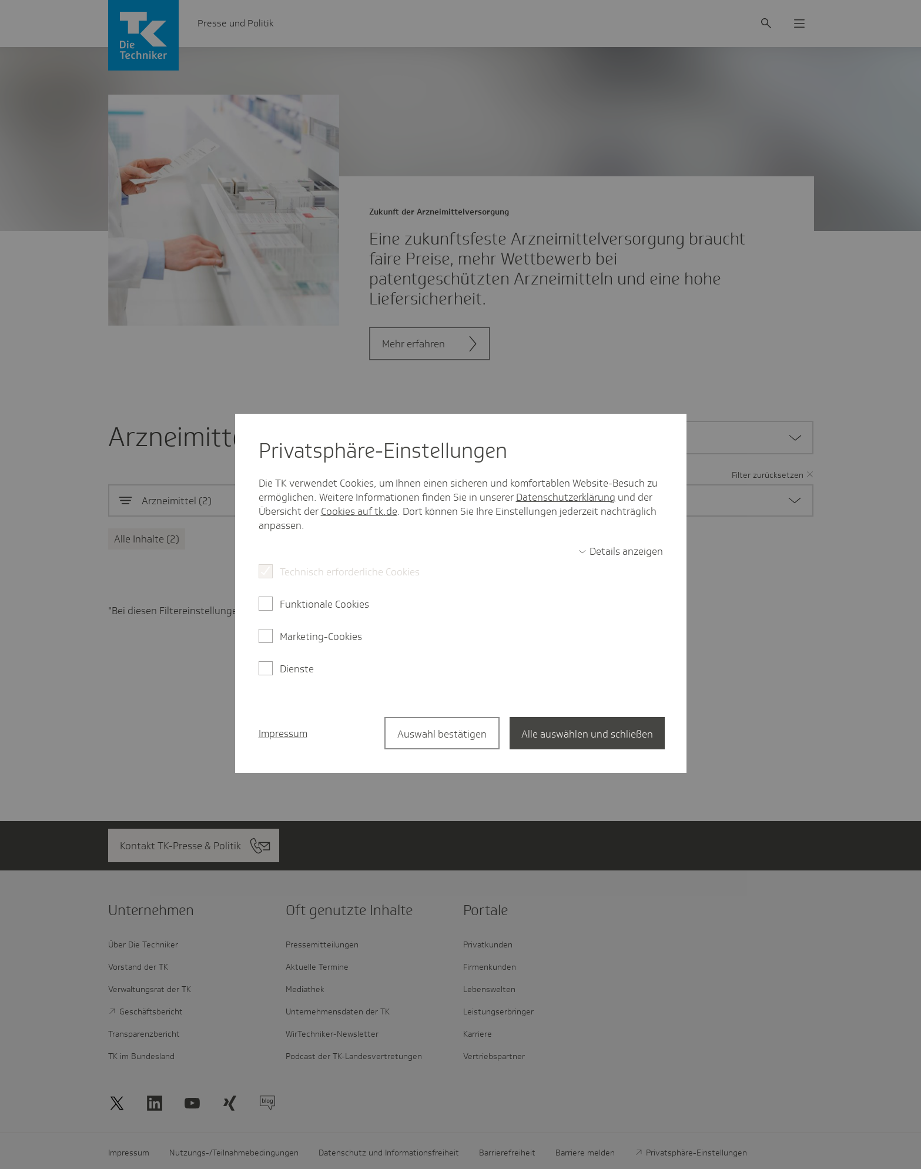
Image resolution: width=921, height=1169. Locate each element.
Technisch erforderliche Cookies (350, 571)
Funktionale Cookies (324, 604)
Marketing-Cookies (321, 636)
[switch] (620, 551)
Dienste (297, 668)
